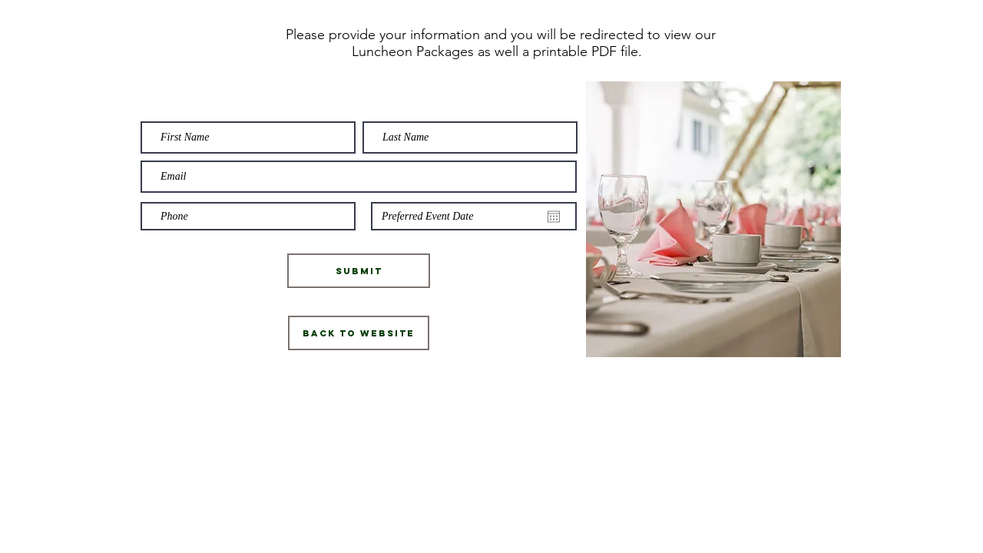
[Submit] (358, 270)
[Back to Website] (358, 333)
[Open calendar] (554, 216)
